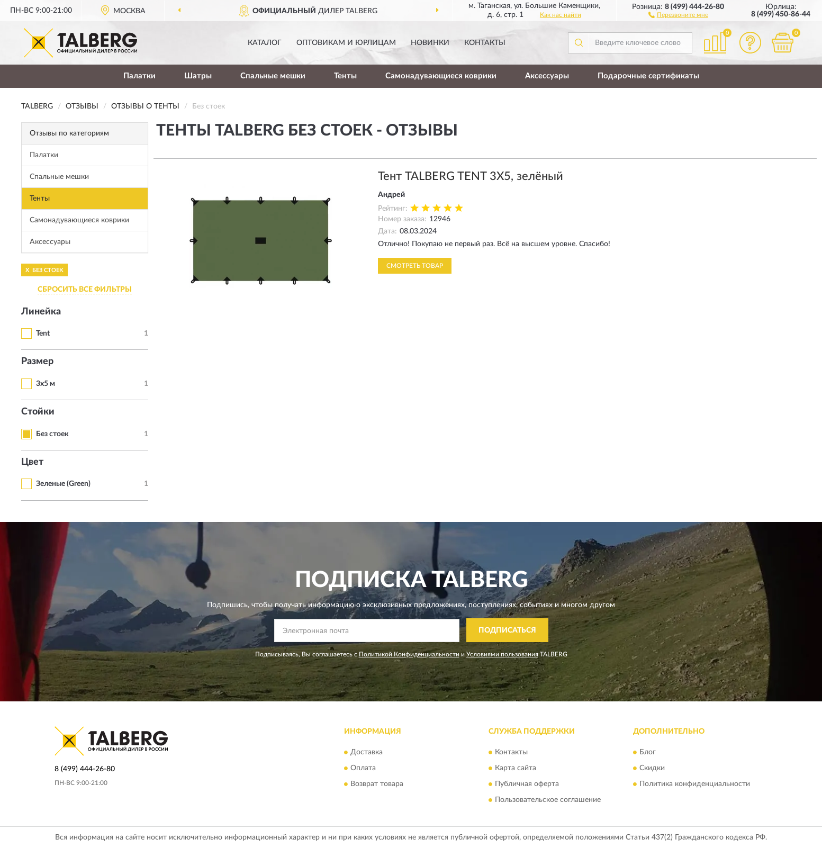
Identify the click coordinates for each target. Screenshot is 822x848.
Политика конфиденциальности (694, 784)
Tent (43, 333)
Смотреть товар (414, 266)
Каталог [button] (265, 43)
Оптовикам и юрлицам (346, 43)
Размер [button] (37, 361)
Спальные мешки (272, 76)
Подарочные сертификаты (648, 76)
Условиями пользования (502, 654)
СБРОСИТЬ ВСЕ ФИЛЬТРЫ (85, 289)
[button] (678, 14)
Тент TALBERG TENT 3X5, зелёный (470, 176)
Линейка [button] (41, 312)
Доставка (366, 752)
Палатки (139, 76)
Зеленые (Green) (63, 484)
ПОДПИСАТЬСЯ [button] (507, 630)
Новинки (430, 43)
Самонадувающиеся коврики (440, 76)
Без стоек (52, 434)
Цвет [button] (32, 462)
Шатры (198, 76)
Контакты (484, 43)
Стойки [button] (38, 412)
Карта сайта (515, 768)
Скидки (652, 768)
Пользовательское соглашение (548, 800)
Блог (647, 752)
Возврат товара (376, 784)
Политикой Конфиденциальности (409, 654)
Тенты (345, 76)
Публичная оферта (527, 784)
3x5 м (45, 383)
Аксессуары (547, 76)
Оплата (363, 768)
